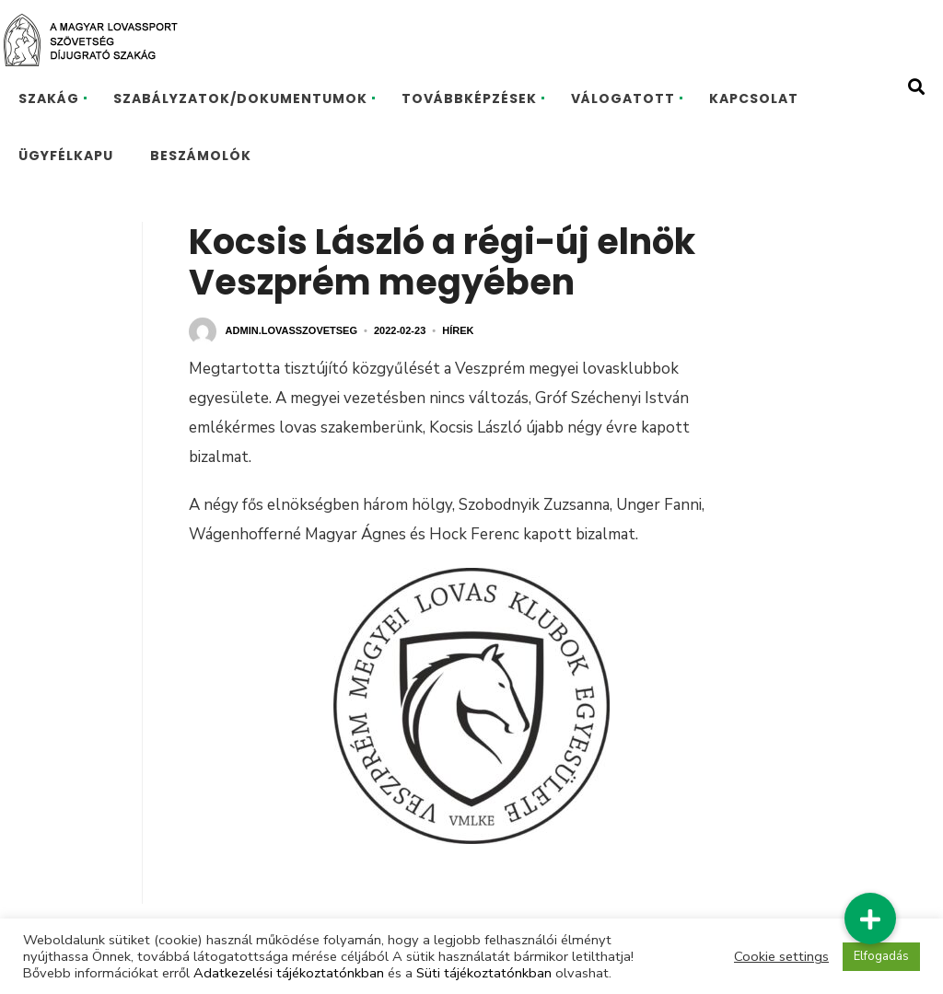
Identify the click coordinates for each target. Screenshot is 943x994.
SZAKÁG (48, 98)
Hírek (457, 330)
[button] (870, 918)
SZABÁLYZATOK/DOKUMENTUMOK (240, 98)
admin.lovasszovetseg (291, 330)
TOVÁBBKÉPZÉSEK (469, 98)
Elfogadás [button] (881, 956)
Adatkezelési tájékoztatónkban (288, 973)
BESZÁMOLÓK (200, 155)
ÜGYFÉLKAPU (65, 155)
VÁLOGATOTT (623, 98)
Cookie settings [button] (781, 956)
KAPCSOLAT (753, 98)
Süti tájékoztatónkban (484, 973)
